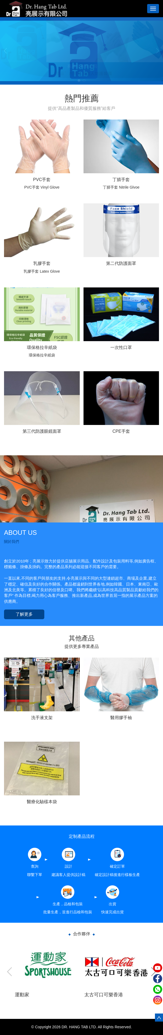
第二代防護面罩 (121, 263)
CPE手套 (121, 431)
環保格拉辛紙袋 (42, 347)
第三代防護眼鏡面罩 (42, 431)
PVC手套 (41, 179)
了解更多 (24, 614)
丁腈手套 (121, 179)
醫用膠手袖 (121, 717)
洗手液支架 (42, 717)
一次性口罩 (121, 347)
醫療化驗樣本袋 (42, 801)
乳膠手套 (41, 263)
